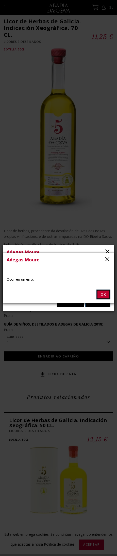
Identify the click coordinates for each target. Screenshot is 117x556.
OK (103, 294)
